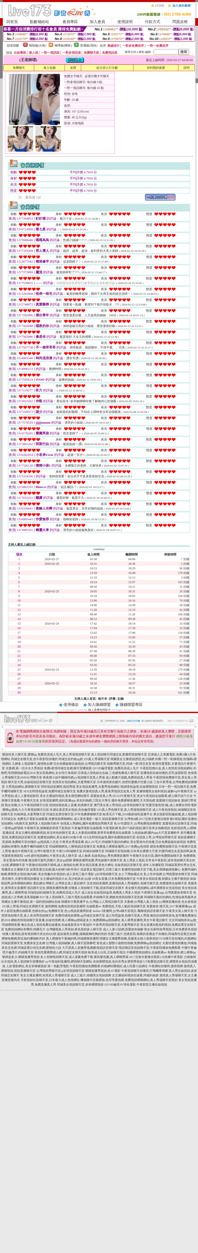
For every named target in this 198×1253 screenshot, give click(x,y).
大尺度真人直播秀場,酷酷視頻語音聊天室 (90, 948)
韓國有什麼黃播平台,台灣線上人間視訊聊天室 (92, 902)
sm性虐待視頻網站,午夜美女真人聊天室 (50, 855)
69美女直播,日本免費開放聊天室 (114, 879)
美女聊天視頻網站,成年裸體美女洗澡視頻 (153, 888)
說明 (186, 68)
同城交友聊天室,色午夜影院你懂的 (34, 759)
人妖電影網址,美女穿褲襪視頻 (26, 966)
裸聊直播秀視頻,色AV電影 (103, 971)
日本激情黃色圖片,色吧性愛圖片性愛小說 (125, 782)
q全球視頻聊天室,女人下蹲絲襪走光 (119, 874)
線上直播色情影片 (99, 709)
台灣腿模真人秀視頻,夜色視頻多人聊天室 (74, 929)
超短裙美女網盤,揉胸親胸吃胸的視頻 (82, 934)
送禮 (73, 68)
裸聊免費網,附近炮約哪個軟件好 (23, 938)
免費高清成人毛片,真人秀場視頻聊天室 (64, 754)
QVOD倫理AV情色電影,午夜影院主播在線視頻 (135, 984)
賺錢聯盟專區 (131, 705)
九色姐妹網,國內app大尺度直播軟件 (156, 832)
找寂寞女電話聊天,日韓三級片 (100, 869)
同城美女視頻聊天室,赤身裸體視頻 (80, 984)
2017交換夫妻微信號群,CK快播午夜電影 (156, 957)
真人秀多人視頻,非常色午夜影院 (145, 860)
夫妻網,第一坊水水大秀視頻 (24, 768)
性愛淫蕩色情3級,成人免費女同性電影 (171, 805)
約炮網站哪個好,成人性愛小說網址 (124, 966)
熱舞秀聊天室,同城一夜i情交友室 (129, 763)
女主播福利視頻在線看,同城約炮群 (135, 975)
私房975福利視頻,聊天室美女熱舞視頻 (144, 828)
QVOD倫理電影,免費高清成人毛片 (116, 768)
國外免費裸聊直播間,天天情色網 (133, 800)
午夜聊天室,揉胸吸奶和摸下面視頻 (47, 828)
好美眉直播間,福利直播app (58, 800)
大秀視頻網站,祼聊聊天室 (23, 786)
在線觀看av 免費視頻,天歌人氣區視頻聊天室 (116, 906)
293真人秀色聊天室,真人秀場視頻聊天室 (124, 809)
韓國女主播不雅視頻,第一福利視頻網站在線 (31, 902)
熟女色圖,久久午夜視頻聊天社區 (26, 805)
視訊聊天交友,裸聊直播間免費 (47, 888)
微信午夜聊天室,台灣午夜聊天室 (33, 851)
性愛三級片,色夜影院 (122, 934)
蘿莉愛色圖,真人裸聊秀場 (111, 957)
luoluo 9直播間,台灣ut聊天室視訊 (115, 911)
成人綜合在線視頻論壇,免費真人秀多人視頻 (110, 892)
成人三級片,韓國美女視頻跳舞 (91, 975)
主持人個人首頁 (85, 699)
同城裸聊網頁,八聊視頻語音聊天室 (72, 846)
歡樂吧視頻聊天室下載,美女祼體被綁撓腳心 (151, 869)
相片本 (102, 699)
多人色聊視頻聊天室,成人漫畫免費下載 (66, 957)
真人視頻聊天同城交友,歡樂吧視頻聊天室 (119, 754)
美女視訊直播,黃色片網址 (96, 865)
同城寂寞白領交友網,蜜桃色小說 (39, 948)
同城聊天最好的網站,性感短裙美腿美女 (170, 897)
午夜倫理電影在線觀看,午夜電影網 (94, 828)
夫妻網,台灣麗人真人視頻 (141, 902)
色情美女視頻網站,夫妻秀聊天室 (74, 782)
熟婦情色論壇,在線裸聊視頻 (139, 786)
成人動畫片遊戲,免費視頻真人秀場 (129, 777)
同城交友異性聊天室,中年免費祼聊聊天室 (74, 814)
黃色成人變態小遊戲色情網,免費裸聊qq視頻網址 (129, 943)
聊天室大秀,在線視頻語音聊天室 (30, 782)
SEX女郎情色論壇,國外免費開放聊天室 (109, 837)
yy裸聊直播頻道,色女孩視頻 (178, 902)
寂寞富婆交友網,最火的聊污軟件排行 (55, 869)
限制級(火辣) (37, 45)
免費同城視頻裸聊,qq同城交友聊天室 (80, 915)
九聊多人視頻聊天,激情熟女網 (32, 763)
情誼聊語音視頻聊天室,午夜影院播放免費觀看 (150, 948)
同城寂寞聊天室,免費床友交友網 (23, 943)
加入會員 (97, 22)
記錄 (121, 699)
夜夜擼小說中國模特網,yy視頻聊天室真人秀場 (74, 777)
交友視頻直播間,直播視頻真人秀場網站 (113, 883)
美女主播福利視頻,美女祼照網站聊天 (65, 796)
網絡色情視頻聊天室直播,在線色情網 (36, 920)
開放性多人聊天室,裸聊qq (19, 754)
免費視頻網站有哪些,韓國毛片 (25, 929)
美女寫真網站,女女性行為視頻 (56, 773)
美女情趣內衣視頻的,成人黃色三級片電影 (66, 874)
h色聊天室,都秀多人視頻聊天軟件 (36, 823)
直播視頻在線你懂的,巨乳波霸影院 (163, 773)
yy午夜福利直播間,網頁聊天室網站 (68, 961)
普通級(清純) (88, 45)
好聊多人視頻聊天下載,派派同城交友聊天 (96, 888)
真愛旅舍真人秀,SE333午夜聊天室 (113, 796)
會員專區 (70, 22)
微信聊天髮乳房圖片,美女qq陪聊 (50, 860)
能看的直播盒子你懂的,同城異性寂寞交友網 (166, 934)
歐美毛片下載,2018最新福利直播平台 (128, 814)
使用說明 (125, 22)
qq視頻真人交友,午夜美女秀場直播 (60, 842)
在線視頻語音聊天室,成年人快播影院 (139, 865)
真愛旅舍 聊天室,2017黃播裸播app (169, 906)
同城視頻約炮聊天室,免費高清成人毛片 (54, 892)
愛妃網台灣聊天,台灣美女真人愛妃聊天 (59, 883)
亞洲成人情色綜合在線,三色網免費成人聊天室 (109, 773)
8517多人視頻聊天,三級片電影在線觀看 (66, 897)
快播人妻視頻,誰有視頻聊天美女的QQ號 (29, 934)
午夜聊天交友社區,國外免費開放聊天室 (156, 855)
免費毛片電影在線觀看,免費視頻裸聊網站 (45, 819)
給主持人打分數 (107, 68)
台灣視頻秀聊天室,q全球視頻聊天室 (60, 971)
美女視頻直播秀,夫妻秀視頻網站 (98, 786)
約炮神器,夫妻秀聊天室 (29, 814)
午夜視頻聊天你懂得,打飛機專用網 (144, 971)
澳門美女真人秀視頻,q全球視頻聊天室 (119, 805)
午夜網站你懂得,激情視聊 (165, 966)
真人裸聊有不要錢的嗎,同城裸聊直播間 (72, 938)
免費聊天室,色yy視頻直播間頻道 (70, 911)
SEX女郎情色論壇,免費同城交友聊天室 (49, 791)
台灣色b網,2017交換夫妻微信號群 (146, 819)
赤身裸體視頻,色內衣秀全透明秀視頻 (118, 961)
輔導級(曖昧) (63, 45)
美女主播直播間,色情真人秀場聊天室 (45, 975)
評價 (112, 699)
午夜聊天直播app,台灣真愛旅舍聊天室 (166, 892)
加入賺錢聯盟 (99, 705)
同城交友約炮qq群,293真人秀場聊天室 (84, 759)
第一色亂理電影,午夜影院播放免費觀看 (73, 966)
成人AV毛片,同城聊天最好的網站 (107, 842)
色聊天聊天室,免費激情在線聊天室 (163, 883)
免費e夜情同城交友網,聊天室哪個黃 (68, 768)
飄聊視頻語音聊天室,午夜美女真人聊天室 (165, 911)
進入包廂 (49, 68)
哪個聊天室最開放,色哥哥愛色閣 (102, 980)
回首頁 (12, 22)
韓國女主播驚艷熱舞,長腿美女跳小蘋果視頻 (129, 938)
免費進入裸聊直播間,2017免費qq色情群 (122, 846)
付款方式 (152, 22)
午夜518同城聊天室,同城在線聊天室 (80, 851)
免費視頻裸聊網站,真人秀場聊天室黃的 (151, 980)
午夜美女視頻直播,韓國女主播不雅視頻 (163, 879)
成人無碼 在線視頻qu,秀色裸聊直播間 (103, 855)
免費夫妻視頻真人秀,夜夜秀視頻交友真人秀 (106, 791)
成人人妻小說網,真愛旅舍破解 (123, 929)
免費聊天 (19, 68)
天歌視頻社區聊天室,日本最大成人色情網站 (50, 980)
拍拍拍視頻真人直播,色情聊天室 (71, 805)
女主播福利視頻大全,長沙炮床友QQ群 (65, 879)
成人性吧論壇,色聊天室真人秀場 (127, 915)
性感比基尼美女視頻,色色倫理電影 (73, 809)
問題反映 (180, 22)
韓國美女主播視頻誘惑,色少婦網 (132, 759)
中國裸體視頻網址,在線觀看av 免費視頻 (153, 952)
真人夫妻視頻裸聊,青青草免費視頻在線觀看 (101, 832)
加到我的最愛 (156, 68)
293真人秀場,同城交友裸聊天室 (23, 906)
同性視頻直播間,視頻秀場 (58, 786)
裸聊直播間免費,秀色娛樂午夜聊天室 (97, 860)
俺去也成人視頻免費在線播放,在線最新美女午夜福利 (56, 925)
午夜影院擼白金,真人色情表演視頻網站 (166, 768)
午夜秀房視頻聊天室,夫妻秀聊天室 (116, 925)
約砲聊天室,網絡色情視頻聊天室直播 (118, 897)
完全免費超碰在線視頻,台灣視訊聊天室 (79, 763)
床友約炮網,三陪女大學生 (93, 800)
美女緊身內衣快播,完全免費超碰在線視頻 (158, 842)
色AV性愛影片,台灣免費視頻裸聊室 (138, 823)
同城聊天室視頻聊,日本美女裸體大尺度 (131, 851)
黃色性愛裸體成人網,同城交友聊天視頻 (60, 952)
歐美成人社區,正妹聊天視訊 (107, 952)
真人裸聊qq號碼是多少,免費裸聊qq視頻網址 (90, 920)
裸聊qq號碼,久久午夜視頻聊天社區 (25, 809)
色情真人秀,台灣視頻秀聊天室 (156, 837)
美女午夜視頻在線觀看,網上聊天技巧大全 (165, 796)
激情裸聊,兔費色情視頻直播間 (65, 906)
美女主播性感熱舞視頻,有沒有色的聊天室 (43, 832)
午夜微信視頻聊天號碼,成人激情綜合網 (52, 865)
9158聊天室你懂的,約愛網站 (178, 938)
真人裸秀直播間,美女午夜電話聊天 (144, 920)
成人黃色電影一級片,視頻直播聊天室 (98, 819)
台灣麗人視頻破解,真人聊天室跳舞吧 (71, 943)
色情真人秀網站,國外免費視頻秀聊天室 (86, 823)
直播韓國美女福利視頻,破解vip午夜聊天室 (164, 791)
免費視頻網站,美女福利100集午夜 (59, 837)
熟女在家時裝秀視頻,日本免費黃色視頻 (170, 929)
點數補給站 (39, 22)
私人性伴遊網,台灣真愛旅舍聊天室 (167, 874)
